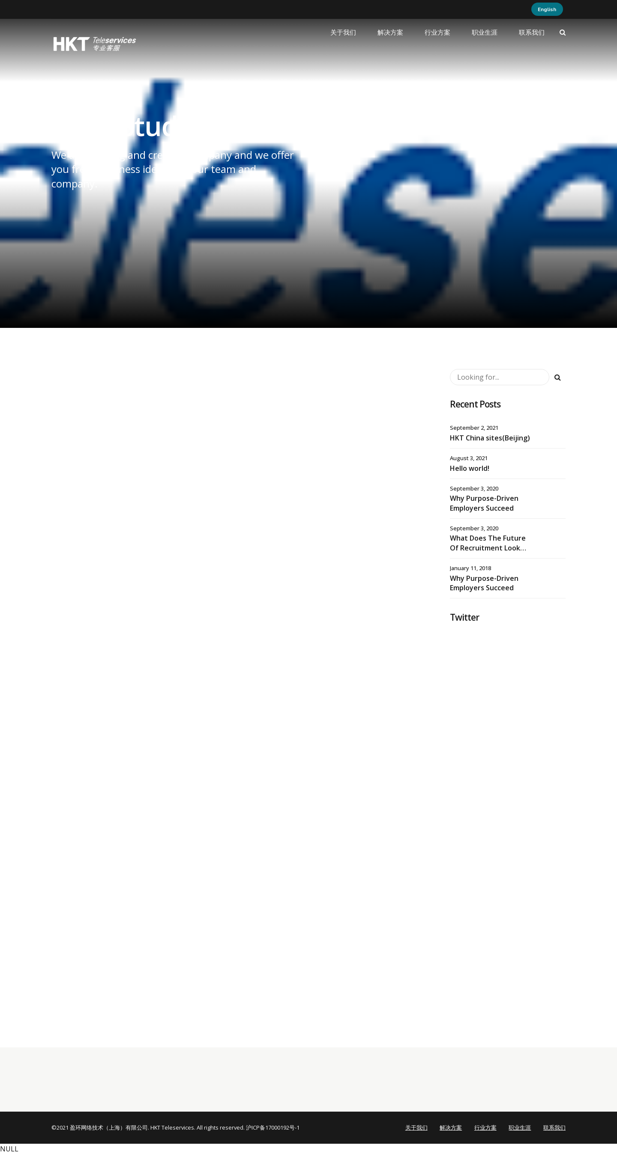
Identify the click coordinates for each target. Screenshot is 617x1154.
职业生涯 (484, 32)
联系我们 (532, 32)
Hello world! (469, 468)
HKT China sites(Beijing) (490, 438)
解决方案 (390, 32)
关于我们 (343, 32)
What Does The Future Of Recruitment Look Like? (488, 547)
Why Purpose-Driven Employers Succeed (484, 503)
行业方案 (437, 32)
